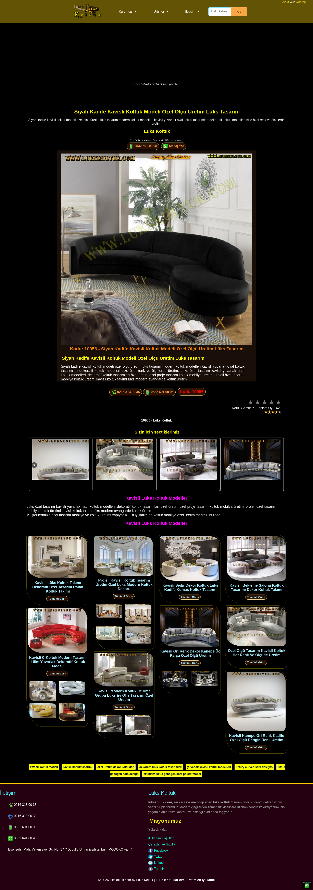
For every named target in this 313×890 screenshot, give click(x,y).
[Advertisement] (156, 51)
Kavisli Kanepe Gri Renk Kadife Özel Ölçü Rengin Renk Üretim (256, 738)
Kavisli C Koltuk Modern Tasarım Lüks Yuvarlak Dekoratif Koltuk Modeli (58, 662)
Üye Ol (285, 2)
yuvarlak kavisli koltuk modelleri (209, 767)
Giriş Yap (301, 2)
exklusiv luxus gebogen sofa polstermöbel (172, 774)
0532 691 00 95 (143, 146)
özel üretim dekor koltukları (115, 767)
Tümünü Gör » (57, 598)
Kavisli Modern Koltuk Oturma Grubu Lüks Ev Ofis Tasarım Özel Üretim (124, 695)
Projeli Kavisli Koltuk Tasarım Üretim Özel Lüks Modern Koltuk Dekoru (124, 584)
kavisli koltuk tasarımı (77, 767)
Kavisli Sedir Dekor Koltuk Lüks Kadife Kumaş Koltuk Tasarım (190, 587)
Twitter (155, 856)
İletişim (190, 11)
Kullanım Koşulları (161, 838)
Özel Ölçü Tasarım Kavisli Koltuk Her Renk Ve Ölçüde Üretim (256, 653)
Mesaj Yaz (173, 146)
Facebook (158, 850)
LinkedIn (157, 862)
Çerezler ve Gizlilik (161, 844)
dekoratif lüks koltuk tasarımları (160, 767)
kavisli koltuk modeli (44, 767)
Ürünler (158, 11)
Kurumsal (126, 11)
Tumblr (156, 868)
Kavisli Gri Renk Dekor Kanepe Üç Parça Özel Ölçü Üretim (190, 653)
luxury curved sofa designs (254, 767)
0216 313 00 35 (125, 392)
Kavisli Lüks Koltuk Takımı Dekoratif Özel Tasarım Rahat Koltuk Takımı (57, 587)
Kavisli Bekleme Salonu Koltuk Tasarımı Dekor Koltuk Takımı (257, 587)
